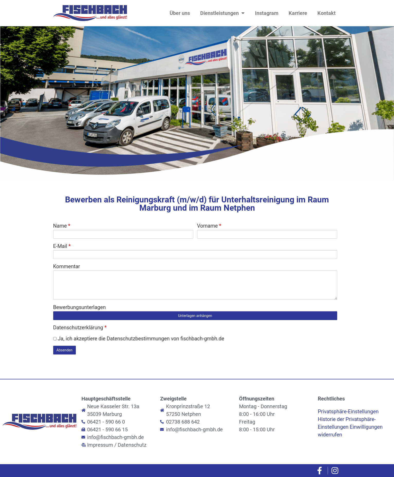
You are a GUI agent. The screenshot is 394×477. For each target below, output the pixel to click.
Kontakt (326, 13)
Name (61, 225)
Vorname (209, 225)
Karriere (298, 13)
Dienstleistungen (222, 13)
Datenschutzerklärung (80, 327)
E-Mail (62, 246)
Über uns (180, 13)
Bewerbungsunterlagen (79, 307)
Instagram (266, 13)
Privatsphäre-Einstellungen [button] (348, 411)
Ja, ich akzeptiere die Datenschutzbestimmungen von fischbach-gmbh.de (138, 338)
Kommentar (66, 266)
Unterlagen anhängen (195, 316)
